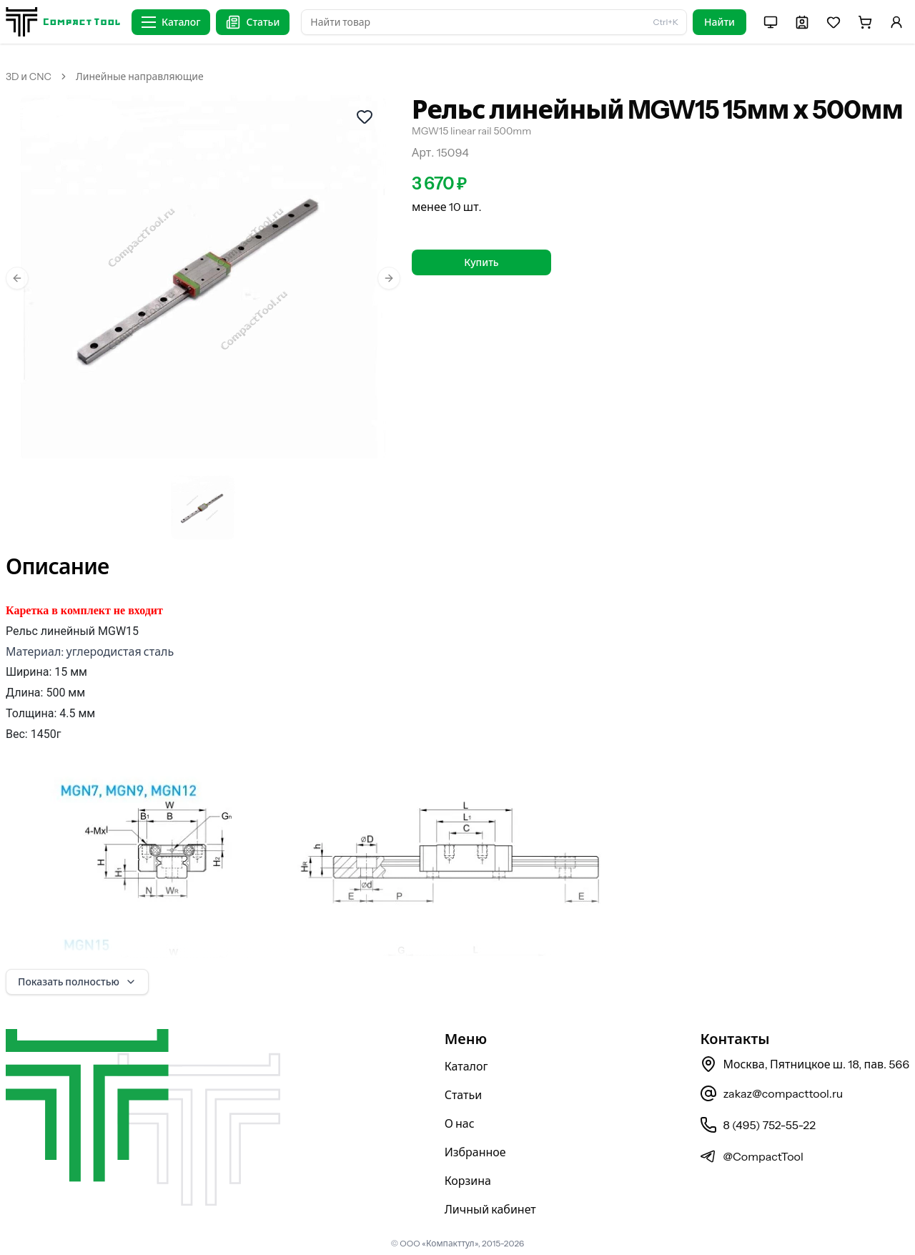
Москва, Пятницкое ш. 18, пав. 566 (804, 1064)
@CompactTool (751, 1156)
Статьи (464, 1095)
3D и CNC (28, 76)
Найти (719, 22)
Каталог (466, 1066)
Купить (481, 262)
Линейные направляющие (140, 76)
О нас (460, 1123)
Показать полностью (77, 981)
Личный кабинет (490, 1209)
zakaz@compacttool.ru (771, 1093)
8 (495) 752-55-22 (757, 1124)
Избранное (475, 1152)
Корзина (468, 1180)
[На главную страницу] (63, 21)
